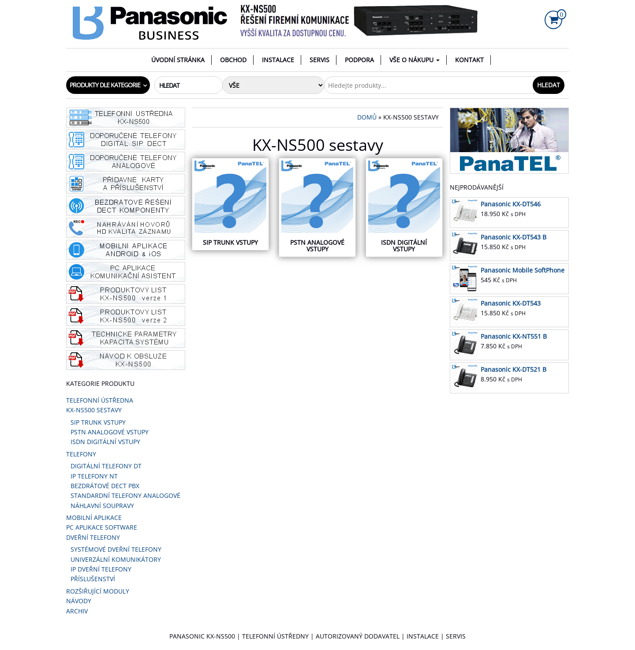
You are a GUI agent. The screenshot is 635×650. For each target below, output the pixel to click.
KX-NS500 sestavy (94, 410)
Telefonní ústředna (99, 400)
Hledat (548, 85)
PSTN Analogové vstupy (110, 432)
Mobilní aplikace (94, 517)
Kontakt (469, 60)
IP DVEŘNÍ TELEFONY (101, 569)
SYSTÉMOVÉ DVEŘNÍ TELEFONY (116, 549)
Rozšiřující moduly (97, 591)
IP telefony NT (94, 476)
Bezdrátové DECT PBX (105, 486)
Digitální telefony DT (106, 466)
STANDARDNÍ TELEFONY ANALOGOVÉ (125, 495)
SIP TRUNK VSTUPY (98, 422)
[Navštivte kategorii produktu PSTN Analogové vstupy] (317, 207)
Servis (319, 60)
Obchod (233, 60)
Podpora (359, 60)
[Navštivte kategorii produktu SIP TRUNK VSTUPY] (230, 204)
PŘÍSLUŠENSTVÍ (93, 579)
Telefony (81, 454)
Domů (367, 117)
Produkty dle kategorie (105, 85)
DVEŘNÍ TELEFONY (93, 537)
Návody (78, 601)
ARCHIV (77, 611)
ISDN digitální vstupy (105, 441)
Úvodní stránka (178, 60)
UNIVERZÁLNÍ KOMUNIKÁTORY (116, 559)
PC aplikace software (101, 527)
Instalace (278, 60)
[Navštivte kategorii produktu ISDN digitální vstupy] (404, 207)
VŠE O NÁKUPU (414, 60)
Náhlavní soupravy (102, 505)
